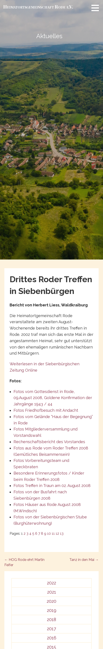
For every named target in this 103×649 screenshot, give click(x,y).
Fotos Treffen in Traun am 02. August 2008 (52, 485)
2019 (51, 610)
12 (57, 533)
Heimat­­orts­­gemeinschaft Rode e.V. (38, 6)
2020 (51, 601)
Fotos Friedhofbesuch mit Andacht (46, 410)
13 (62, 533)
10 (49, 533)
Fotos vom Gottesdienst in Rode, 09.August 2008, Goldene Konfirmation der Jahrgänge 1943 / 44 (53, 397)
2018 (51, 619)
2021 (51, 592)
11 (53, 533)
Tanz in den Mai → (84, 560)
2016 (51, 637)
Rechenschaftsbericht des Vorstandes (49, 441)
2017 (51, 628)
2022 (51, 583)
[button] (96, 8)
